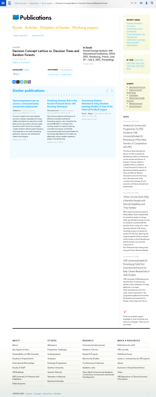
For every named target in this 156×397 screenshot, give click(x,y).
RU (132, 3)
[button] (53, 95)
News (126, 116)
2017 (142, 66)
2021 (142, 63)
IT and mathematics (134, 34)
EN (135, 3)
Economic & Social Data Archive (131, 367)
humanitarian (132, 31)
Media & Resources (129, 340)
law (143, 34)
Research (88, 340)
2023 (133, 63)
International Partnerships (23, 363)
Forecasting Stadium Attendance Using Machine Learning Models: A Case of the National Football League (97, 105)
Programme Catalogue (57, 349)
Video (120, 372)
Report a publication (20, 35)
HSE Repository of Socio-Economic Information (132, 377)
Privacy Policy (47, 393)
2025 (141, 60)
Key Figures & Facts (20, 349)
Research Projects (90, 354)
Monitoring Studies (91, 358)
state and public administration (133, 43)
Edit (148, 393)
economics (131, 26)
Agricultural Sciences (137, 87)
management (132, 37)
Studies (52, 340)
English (26, 70)
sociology (141, 39)
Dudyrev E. (16, 62)
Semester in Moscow (56, 376)
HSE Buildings (18, 372)
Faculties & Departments (22, 358)
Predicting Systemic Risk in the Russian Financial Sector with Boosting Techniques (62, 103)
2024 (129, 63)
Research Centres (90, 349)
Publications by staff (126, 345)
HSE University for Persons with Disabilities (25, 377)
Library (120, 363)
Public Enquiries (18, 383)
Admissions (52, 345)
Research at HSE (38, 35)
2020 (129, 66)
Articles (31, 27)
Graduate (52, 358)
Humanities (133, 95)
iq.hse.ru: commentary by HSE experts (134, 358)
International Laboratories (94, 345)
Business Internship (56, 381)
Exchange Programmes (57, 363)
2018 (138, 66)
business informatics (134, 23)
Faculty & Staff (18, 367)
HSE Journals (123, 349)
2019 (133, 66)
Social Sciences (135, 106)
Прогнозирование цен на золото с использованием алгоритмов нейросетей (26, 103)
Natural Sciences (135, 103)
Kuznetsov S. (25, 62)
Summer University (56, 367)
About (16, 340)
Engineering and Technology (134, 91)
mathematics (132, 39)
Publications (35, 17)
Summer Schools (55, 372)
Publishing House (125, 354)
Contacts (28, 393)
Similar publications (28, 90)
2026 (137, 60)
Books (17, 27)
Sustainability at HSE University (25, 354)
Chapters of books (54, 27)
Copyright (37, 393)
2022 (138, 63)
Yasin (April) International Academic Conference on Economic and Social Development (98, 374)
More (129, 69)
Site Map (57, 393)
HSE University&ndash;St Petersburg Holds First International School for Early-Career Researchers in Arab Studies (136, 267)
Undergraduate (54, 354)
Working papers (85, 27)
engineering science (135, 28)
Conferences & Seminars (93, 363)
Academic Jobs (89, 367)
